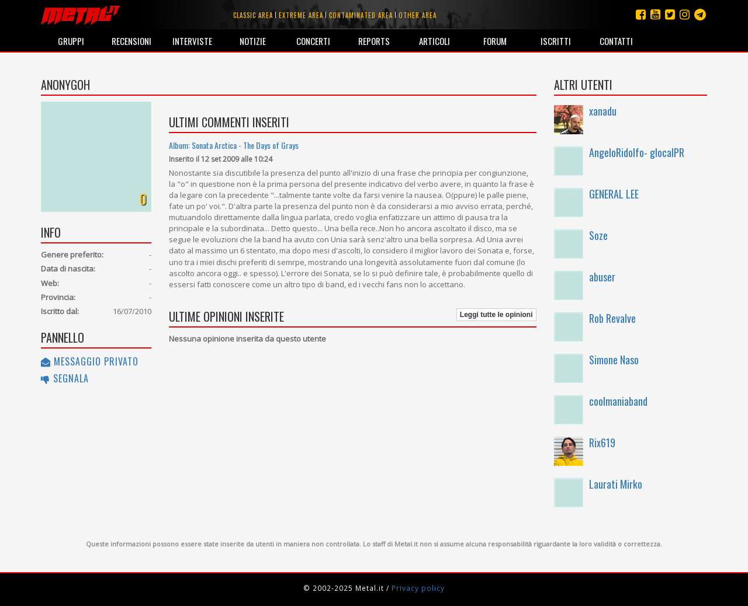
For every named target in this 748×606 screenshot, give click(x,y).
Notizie (253, 40)
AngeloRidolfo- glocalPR (636, 152)
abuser (602, 276)
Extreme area (301, 15)
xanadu (603, 111)
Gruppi (71, 40)
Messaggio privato (89, 361)
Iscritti (556, 40)
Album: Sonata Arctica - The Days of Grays (234, 145)
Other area (418, 15)
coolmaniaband (618, 401)
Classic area (253, 15)
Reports (374, 40)
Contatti (616, 40)
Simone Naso (614, 359)
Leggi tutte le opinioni (496, 315)
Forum (495, 40)
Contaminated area (361, 15)
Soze (598, 235)
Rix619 (602, 442)
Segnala (65, 378)
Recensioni (131, 40)
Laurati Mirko (615, 484)
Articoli (434, 40)
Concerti (313, 40)
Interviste (192, 40)
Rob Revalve (612, 318)
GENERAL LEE (614, 193)
